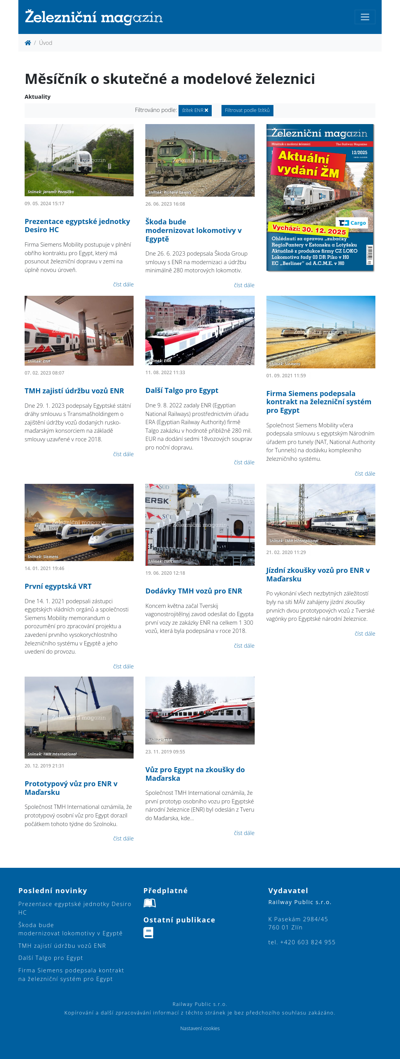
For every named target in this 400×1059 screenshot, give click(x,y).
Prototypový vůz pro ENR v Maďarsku (71, 788)
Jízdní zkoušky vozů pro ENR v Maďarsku (318, 574)
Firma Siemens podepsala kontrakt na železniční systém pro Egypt (318, 402)
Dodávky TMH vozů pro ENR (193, 590)
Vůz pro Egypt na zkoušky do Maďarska (195, 774)
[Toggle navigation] (365, 17)
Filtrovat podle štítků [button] (247, 110)
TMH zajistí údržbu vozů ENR (74, 390)
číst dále (123, 284)
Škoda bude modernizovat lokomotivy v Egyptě (193, 230)
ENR (195, 110)
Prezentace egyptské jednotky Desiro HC (77, 226)
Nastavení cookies (200, 1028)
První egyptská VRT (58, 586)
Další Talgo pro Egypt (181, 390)
